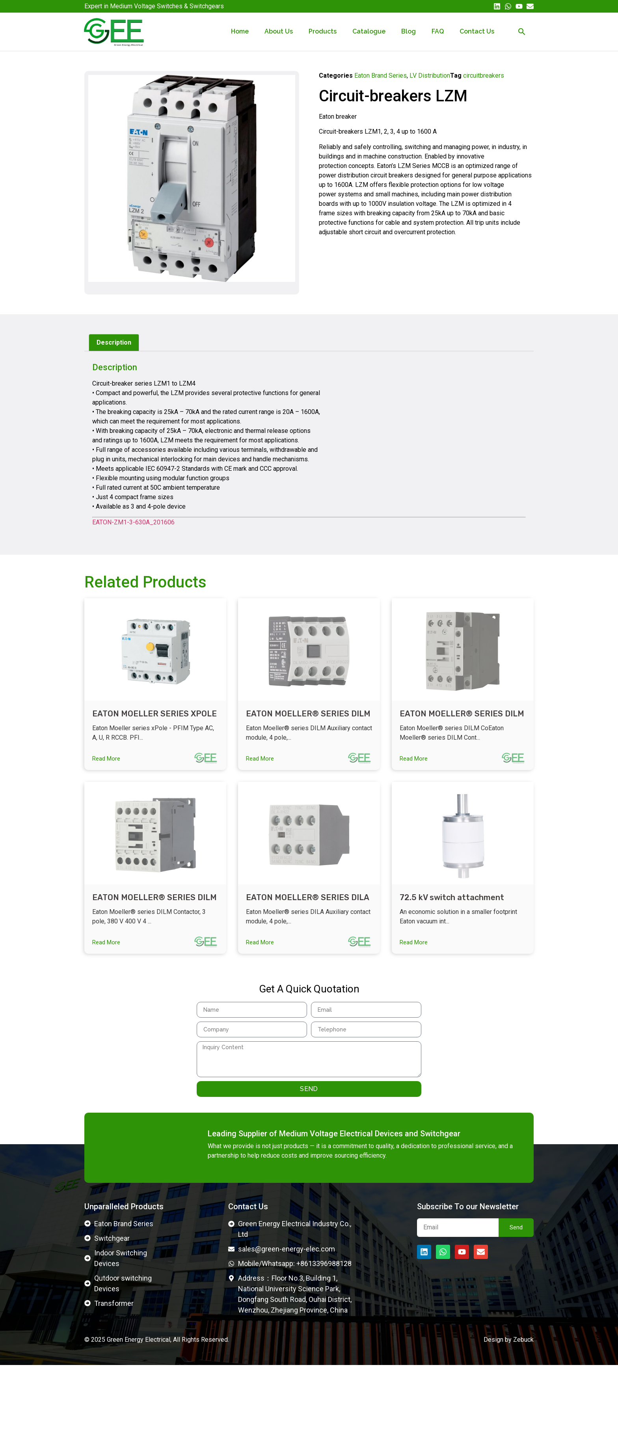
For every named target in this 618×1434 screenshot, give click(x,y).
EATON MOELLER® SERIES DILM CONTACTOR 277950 (308, 719)
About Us (278, 31)
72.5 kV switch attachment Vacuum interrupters (452, 908)
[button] (522, 31)
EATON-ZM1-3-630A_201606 (133, 522)
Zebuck (523, 1408)
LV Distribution (430, 75)
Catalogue (368, 31)
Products (323, 31)
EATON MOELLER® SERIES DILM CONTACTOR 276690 (154, 908)
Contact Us (477, 31)
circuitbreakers (483, 75)
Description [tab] (114, 342)
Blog (408, 31)
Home (240, 31)
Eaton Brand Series (380, 75)
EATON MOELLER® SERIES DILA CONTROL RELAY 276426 (307, 908)
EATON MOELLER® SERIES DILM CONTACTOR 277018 (462, 719)
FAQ (438, 31)
